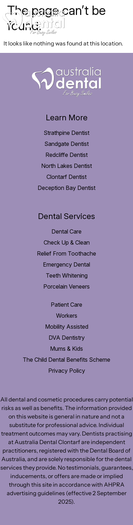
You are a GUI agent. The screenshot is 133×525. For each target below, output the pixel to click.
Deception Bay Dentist (66, 187)
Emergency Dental (66, 264)
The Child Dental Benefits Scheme (66, 359)
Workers (66, 315)
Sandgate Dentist (66, 143)
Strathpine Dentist (66, 132)
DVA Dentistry (67, 337)
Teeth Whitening (67, 275)
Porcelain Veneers (66, 286)
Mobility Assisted (66, 326)
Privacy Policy (66, 370)
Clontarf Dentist (66, 176)
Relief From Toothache (66, 253)
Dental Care (66, 231)
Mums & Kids (66, 348)
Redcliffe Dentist (66, 154)
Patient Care (66, 304)
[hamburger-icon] (120, 23)
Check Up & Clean (67, 242)
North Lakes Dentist (66, 165)
